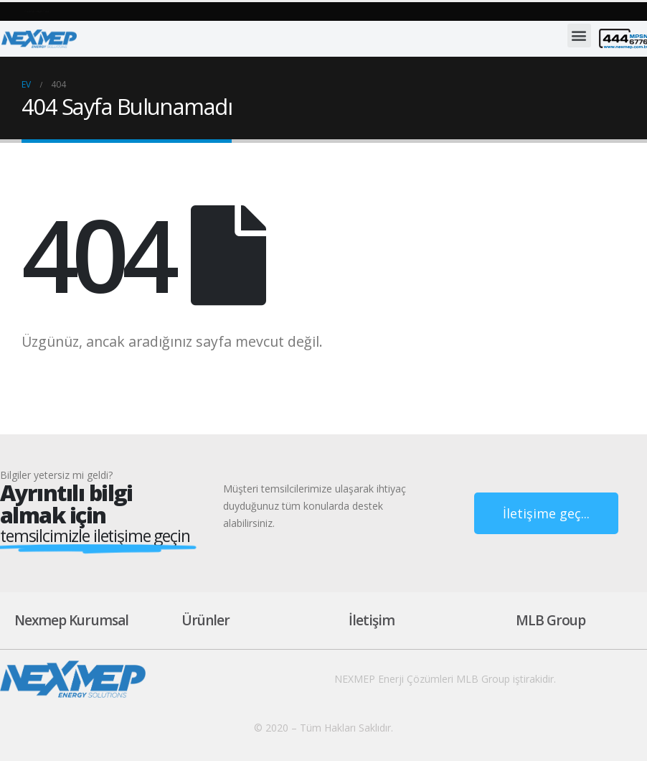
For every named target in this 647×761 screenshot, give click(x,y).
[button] (132, 10)
